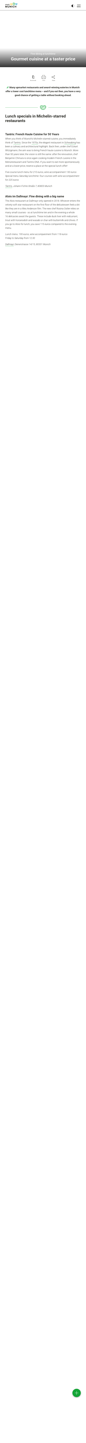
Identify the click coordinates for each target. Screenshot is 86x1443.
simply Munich (11, 4)
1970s (35, 142)
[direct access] (76, 1393)
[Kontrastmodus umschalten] (73, 5)
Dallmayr (9, 244)
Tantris (17, 142)
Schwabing (70, 142)
